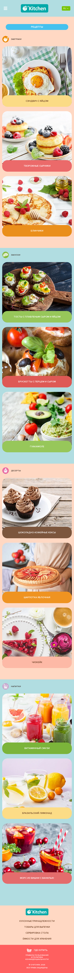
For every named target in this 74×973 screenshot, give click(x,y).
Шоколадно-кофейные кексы (37, 532)
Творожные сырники (37, 166)
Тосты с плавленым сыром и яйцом (37, 317)
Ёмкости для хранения (37, 939)
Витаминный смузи (37, 748)
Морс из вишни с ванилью (37, 878)
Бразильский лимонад (37, 813)
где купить (37, 950)
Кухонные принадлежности (37, 921)
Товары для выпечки (37, 927)
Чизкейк (37, 662)
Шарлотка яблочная (37, 597)
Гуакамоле (37, 446)
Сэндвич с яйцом (37, 101)
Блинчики (37, 231)
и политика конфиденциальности (37, 958)
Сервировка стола (37, 933)
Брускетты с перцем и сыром (37, 381)
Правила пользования (37, 955)
